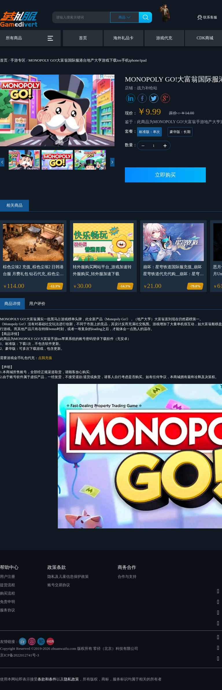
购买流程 (7, 593)
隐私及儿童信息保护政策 (68, 576)
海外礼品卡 (123, 38)
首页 (83, 38)
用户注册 (7, 576)
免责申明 (7, 602)
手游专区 (17, 60)
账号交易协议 (58, 585)
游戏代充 (164, 38)
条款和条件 (47, 679)
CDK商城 (205, 38)
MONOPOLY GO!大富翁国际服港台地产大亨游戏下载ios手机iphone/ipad (87, 60)
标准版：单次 (149, 132)
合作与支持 (127, 576)
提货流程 (7, 585)
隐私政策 (71, 679)
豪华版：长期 (180, 132)
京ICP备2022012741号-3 (19, 655)
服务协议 (7, 610)
